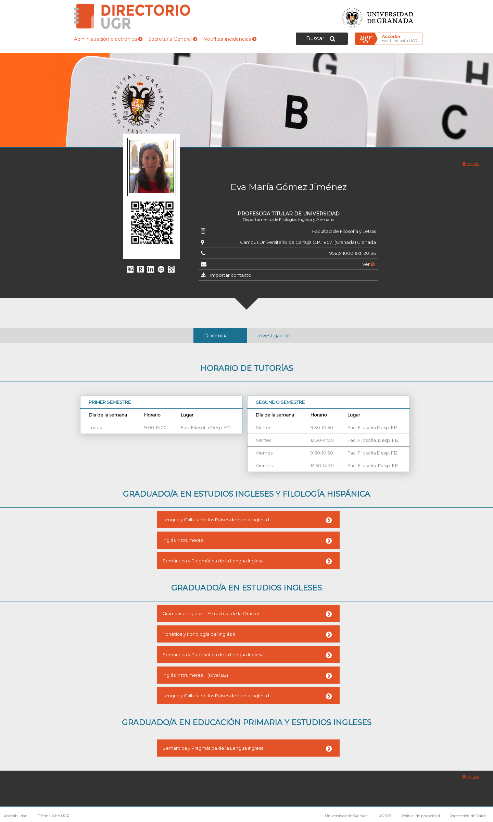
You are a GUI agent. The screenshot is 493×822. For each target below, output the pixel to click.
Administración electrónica (108, 39)
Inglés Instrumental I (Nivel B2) (195, 675)
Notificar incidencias (229, 39)
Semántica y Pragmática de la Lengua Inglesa (213, 560)
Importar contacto (230, 275)
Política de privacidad (420, 815)
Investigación (273, 336)
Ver (368, 264)
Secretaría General (172, 39)
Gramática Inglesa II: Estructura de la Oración (212, 613)
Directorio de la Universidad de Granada (132, 16)
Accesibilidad (15, 815)
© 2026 (385, 815)
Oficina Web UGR (53, 815)
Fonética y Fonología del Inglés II (199, 634)
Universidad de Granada (378, 15)
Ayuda (471, 163)
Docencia (216, 336)
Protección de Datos (468, 815)
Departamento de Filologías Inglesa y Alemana (288, 219)
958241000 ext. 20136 (352, 253)
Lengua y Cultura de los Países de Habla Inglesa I (216, 519)
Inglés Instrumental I (184, 540)
